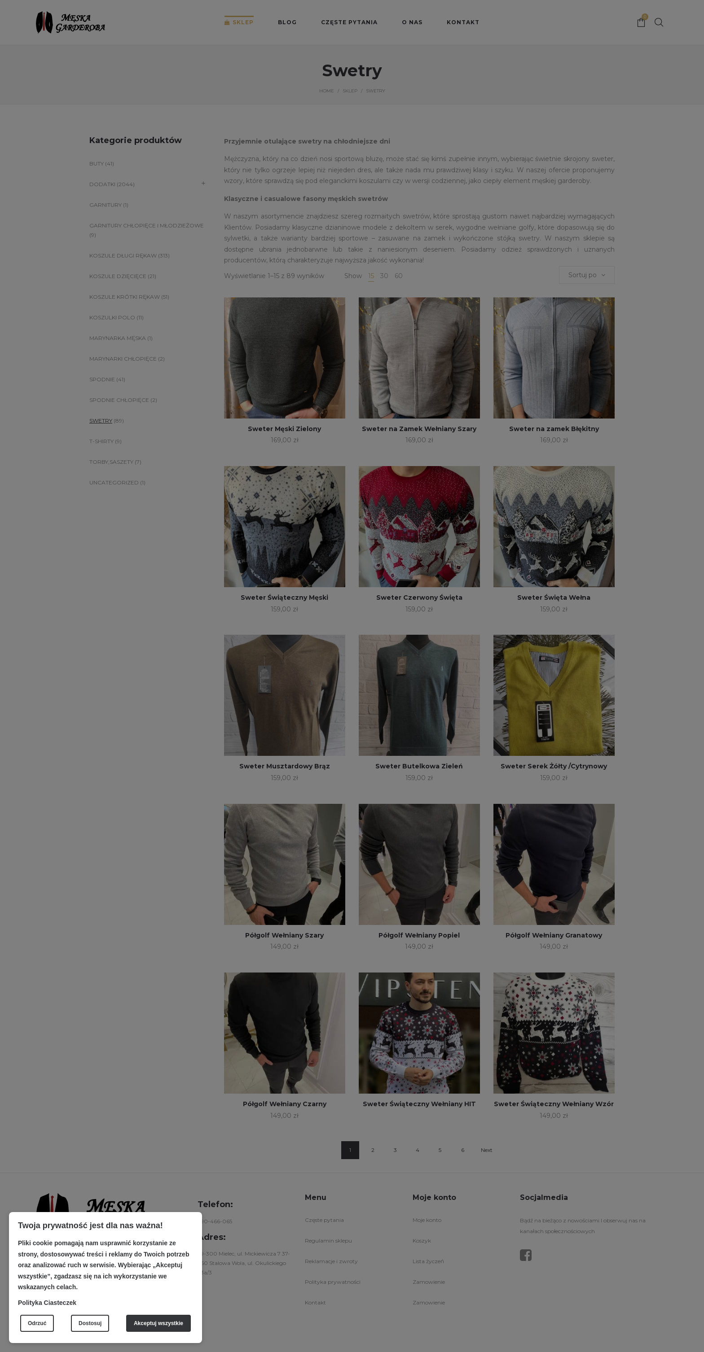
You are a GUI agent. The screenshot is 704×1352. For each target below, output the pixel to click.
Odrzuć (37, 1323)
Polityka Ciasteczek (47, 1302)
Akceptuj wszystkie (158, 1323)
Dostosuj (90, 1323)
